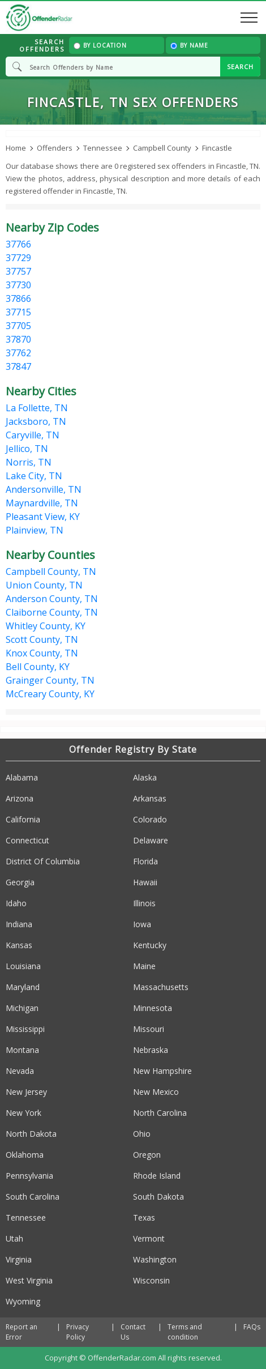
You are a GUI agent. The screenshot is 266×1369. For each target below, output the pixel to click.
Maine (144, 966)
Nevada (20, 1070)
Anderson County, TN (52, 598)
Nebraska (150, 1049)
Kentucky (149, 945)
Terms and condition (185, 1332)
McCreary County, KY (50, 694)
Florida (145, 861)
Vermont (149, 1238)
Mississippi (25, 1028)
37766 (18, 244)
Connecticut (27, 840)
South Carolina (32, 1196)
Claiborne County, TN (52, 612)
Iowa (142, 924)
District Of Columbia (43, 861)
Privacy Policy (77, 1332)
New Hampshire (162, 1070)
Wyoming (23, 1301)
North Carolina (160, 1112)
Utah (14, 1238)
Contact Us (133, 1332)
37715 (18, 312)
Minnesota (152, 1008)
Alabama (22, 777)
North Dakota (31, 1133)
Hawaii (145, 882)
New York (23, 1112)
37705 (18, 325)
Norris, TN (29, 462)
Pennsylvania (29, 1175)
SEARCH (240, 66)
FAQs (251, 1327)
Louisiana (23, 966)
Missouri (148, 1028)
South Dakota (158, 1196)
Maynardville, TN (42, 503)
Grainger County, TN (50, 680)
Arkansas (149, 798)
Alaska (145, 777)
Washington (155, 1259)
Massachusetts (160, 987)
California (23, 819)
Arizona (19, 798)
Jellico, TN (27, 448)
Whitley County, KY (45, 626)
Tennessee (26, 1217)
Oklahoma (25, 1154)
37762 (18, 353)
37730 (18, 285)
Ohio (142, 1133)
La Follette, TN (37, 408)
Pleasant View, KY (43, 516)
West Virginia (29, 1280)
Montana (22, 1049)
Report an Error (21, 1332)
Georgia (20, 882)
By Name (189, 45)
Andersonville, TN (43, 489)
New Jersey (26, 1091)
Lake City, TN (34, 476)
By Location (100, 45)
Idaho (16, 903)
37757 (18, 271)
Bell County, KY (38, 666)
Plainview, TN (34, 530)
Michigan (22, 1008)
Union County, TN (44, 585)
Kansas (19, 945)
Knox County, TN (42, 653)
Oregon (147, 1154)
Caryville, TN (32, 435)
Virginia (19, 1259)
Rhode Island (157, 1175)
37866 (18, 298)
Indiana (19, 924)
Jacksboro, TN (36, 421)
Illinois (144, 903)
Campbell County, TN (51, 571)
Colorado (150, 819)
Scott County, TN (42, 639)
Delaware (150, 840)
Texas (144, 1217)
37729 (18, 257)
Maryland (23, 987)
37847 (18, 366)
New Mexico (156, 1091)
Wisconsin (151, 1280)
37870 (18, 339)
